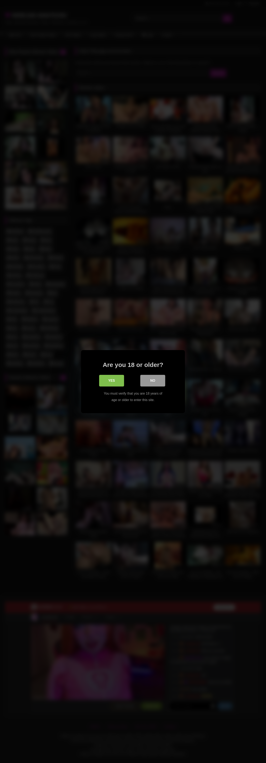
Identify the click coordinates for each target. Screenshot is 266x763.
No (152, 380)
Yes (111, 380)
